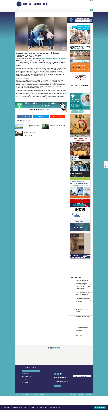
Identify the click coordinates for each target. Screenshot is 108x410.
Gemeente (35, 10)
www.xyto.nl (26, 396)
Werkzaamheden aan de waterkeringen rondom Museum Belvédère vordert (31, 134)
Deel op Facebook (24, 116)
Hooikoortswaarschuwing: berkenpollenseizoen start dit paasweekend (82, 343)
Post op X (41, 116)
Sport (47, 10)
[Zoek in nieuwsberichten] (84, 10)
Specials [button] (43, 10)
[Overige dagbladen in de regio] (82, 390)
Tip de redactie (57, 116)
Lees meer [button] (57, 407)
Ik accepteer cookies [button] (100, 407)
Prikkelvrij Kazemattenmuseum (83, 349)
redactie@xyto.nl (27, 394)
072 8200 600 (27, 393)
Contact (61, 10)
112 (19, 10)
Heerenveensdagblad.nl (35, 4)
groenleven (49, 58)
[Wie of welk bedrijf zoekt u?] (82, 20)
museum (45, 58)
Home (17, 14)
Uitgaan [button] (51, 10)
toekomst (40, 58)
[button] (16, 371)
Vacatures (57, 10)
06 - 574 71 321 (46, 110)
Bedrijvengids (28, 10)
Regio (39, 10)
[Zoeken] (91, 10)
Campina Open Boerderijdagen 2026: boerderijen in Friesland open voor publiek (84, 314)
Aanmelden (57, 399)
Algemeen (23, 10)
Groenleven (63, 58)
